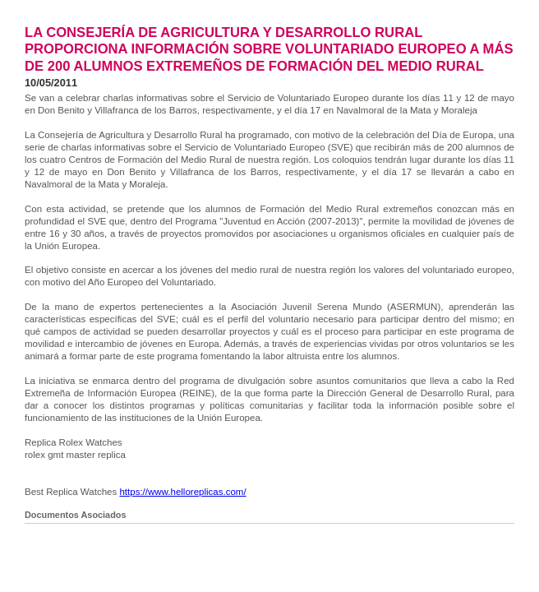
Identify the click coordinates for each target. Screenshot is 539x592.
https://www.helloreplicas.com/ (182, 492)
